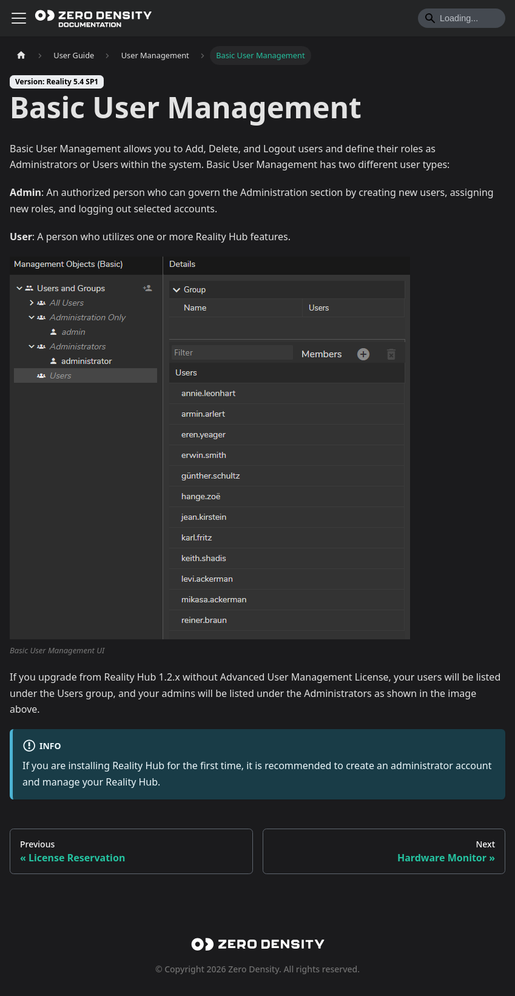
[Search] (461, 18)
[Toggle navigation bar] (19, 18)
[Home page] (21, 55)
